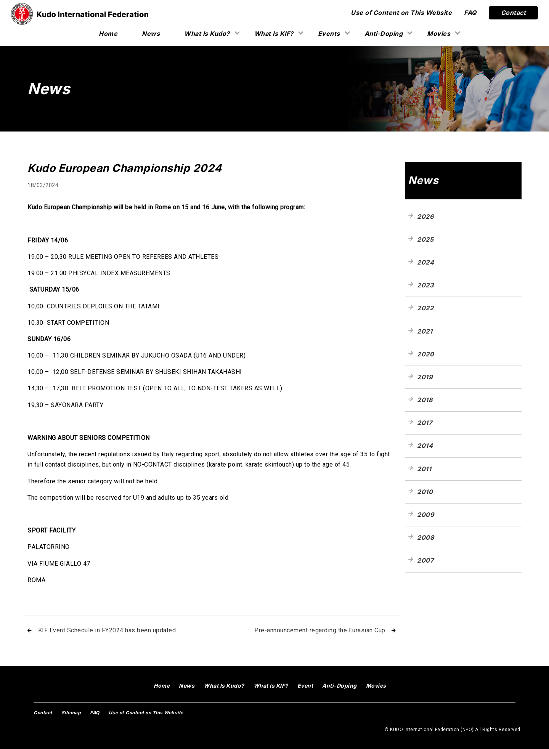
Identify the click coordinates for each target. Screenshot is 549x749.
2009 (425, 514)
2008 (425, 537)
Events (329, 33)
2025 (425, 239)
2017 (424, 423)
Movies (438, 33)
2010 (425, 492)
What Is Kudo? (207, 33)
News (151, 33)
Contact (513, 12)
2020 (425, 354)
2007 (425, 560)
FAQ (470, 12)
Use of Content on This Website (401, 12)
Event (305, 685)
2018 (424, 400)
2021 (424, 331)
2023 (425, 285)
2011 (424, 469)
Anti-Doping (383, 33)
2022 (425, 308)
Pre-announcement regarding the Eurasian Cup (319, 630)
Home (108, 33)
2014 (425, 445)
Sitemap (71, 712)
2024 (425, 262)
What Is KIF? (274, 33)
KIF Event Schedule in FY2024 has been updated (107, 630)
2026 (425, 216)
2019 (424, 377)
